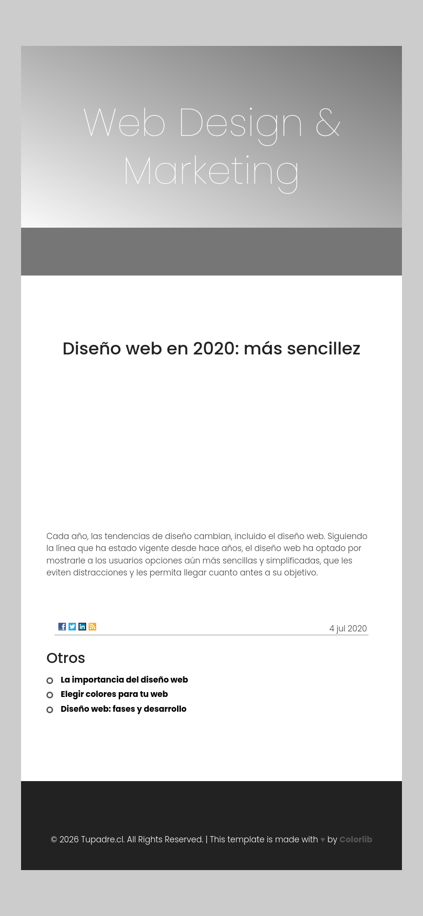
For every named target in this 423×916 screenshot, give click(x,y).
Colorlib (356, 839)
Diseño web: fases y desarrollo (124, 709)
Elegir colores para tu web (114, 694)
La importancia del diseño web (124, 679)
